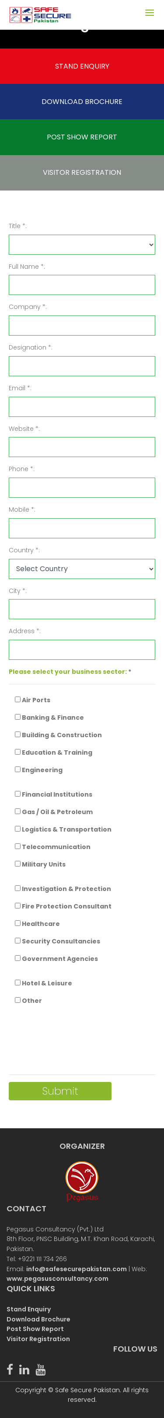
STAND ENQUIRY (82, 66)
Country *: (24, 550)
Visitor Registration (38, 1339)
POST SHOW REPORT (82, 137)
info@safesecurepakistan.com (76, 1269)
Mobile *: (22, 509)
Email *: (20, 388)
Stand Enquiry (29, 1309)
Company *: (28, 306)
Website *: (24, 428)
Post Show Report (35, 1328)
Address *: (25, 631)
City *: (18, 590)
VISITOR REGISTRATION (82, 172)
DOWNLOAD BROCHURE (82, 102)
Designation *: (30, 347)
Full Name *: (27, 266)
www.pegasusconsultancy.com (57, 1278)
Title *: (18, 226)
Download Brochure (38, 1319)
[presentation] (75, 1040)
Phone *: (22, 469)
